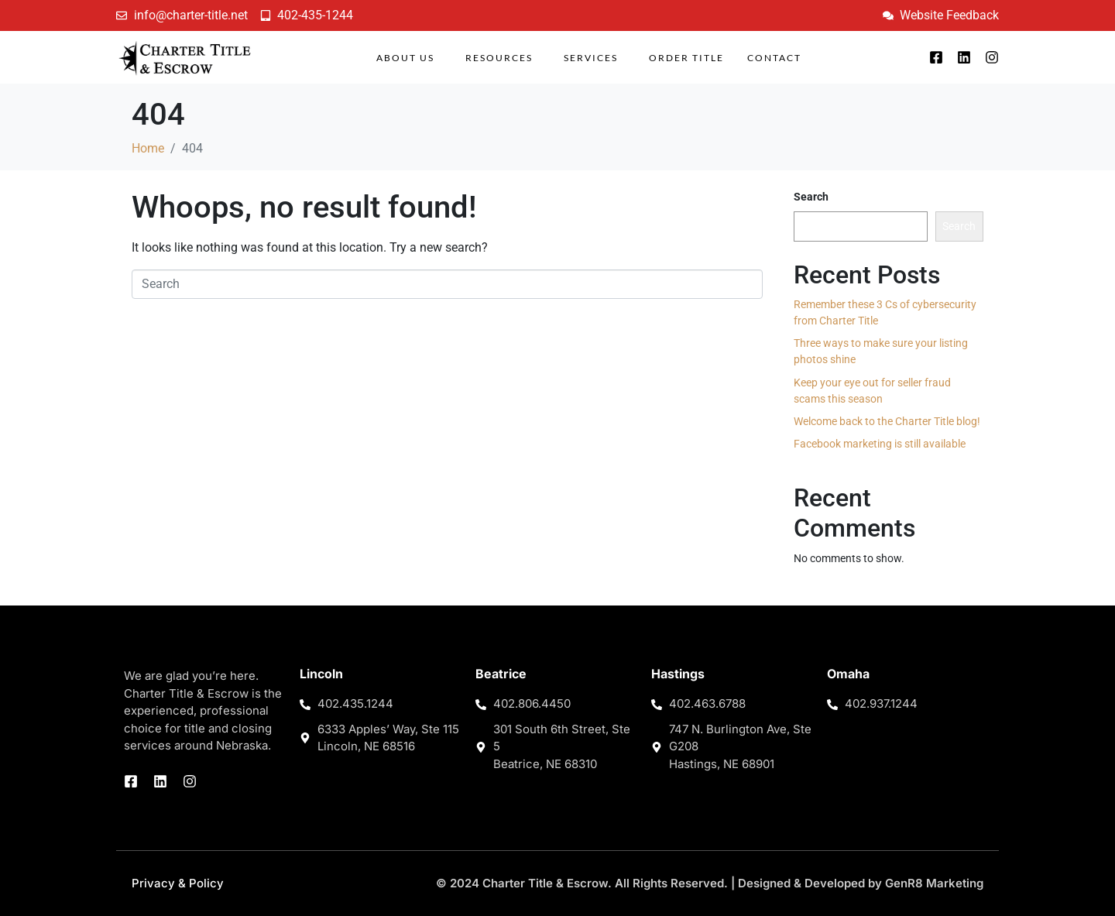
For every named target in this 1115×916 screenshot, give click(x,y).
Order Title (686, 57)
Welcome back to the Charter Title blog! (887, 421)
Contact (774, 57)
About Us (405, 57)
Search (811, 196)
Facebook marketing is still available (880, 443)
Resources (499, 57)
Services (591, 57)
